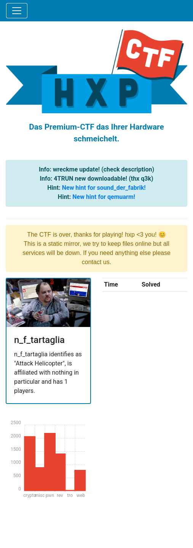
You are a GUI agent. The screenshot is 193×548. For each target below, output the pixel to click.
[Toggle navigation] (16, 10)
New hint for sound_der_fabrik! (104, 187)
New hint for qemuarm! (103, 196)
